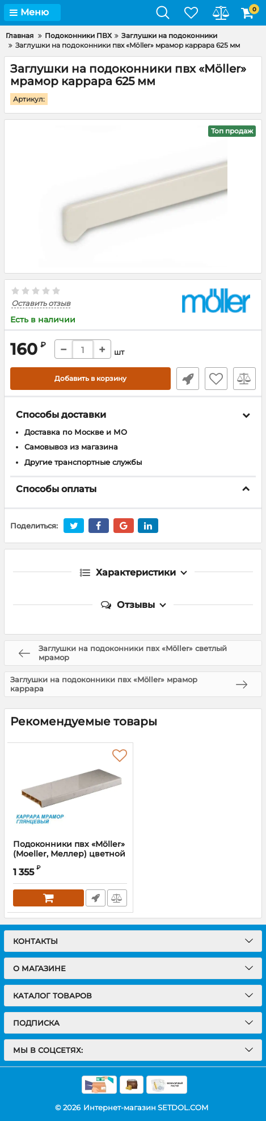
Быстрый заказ (187, 378)
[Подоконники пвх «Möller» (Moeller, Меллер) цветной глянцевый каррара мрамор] (70, 791)
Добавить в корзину (90, 378)
